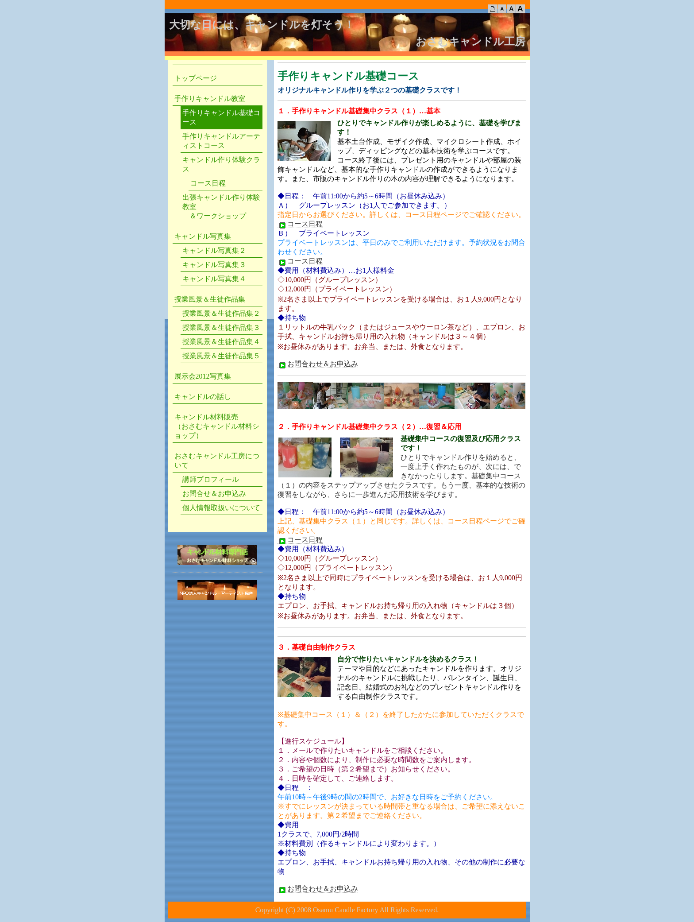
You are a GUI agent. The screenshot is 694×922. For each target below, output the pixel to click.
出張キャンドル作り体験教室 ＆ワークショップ (221, 207)
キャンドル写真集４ (214, 279)
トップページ (195, 78)
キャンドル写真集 (202, 236)
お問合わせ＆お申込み (318, 364)
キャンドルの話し (202, 396)
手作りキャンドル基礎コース (221, 117)
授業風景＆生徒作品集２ (221, 313)
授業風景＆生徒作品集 (209, 299)
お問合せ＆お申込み (214, 493)
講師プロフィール (210, 479)
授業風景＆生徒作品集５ (221, 356)
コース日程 (300, 224)
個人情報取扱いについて (221, 507)
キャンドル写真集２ (214, 250)
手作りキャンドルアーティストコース (221, 140)
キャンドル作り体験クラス (221, 164)
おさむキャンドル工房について (216, 460)
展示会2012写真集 (202, 376)
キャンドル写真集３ (214, 264)
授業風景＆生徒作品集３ (221, 327)
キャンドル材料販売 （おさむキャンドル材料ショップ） (216, 426)
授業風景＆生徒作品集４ (221, 341)
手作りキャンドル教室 (209, 98)
